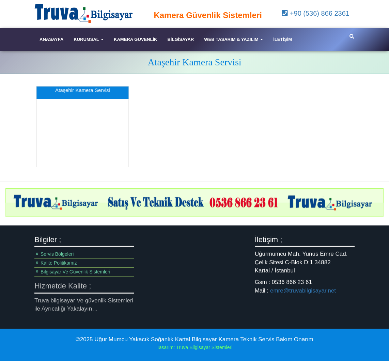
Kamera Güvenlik (135, 39)
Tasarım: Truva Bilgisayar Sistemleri (195, 347)
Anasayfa (51, 39)
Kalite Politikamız (59, 263)
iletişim (282, 39)
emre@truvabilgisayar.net (303, 290)
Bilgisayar (180, 39)
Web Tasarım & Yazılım (233, 39)
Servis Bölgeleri (57, 254)
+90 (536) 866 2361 (315, 13)
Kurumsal (89, 39)
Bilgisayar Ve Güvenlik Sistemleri (75, 271)
